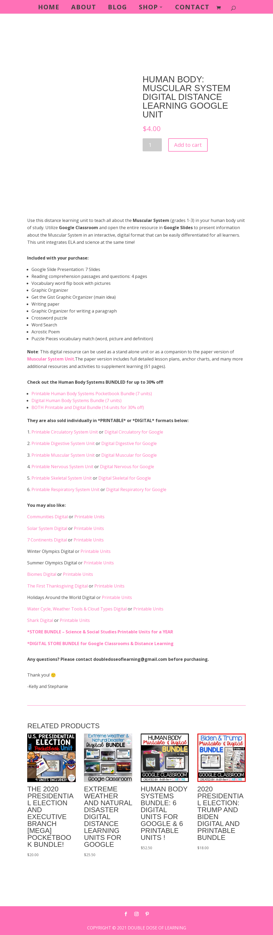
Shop (148, 8)
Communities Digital (48, 517)
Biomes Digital (42, 574)
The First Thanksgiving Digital (58, 586)
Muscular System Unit (50, 359)
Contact (192, 8)
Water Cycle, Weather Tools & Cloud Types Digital (77, 609)
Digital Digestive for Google (129, 443)
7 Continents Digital (47, 540)
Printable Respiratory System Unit (66, 489)
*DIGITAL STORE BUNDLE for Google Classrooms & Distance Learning (100, 643)
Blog (117, 8)
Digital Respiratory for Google (136, 489)
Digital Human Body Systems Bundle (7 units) (76, 400)
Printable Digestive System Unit (63, 443)
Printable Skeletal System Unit (62, 478)
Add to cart (188, 144)
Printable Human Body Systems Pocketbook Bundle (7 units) (91, 393)
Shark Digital (40, 620)
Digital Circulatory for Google (134, 432)
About (83, 8)
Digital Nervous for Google (127, 466)
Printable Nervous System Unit (62, 466)
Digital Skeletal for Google (124, 478)
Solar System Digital (47, 528)
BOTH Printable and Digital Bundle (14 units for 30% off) (87, 407)
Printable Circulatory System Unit (65, 432)
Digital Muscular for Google (129, 455)
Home (48, 8)
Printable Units (89, 517)
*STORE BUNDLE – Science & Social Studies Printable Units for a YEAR (100, 632)
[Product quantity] (152, 144)
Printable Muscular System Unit (63, 455)
